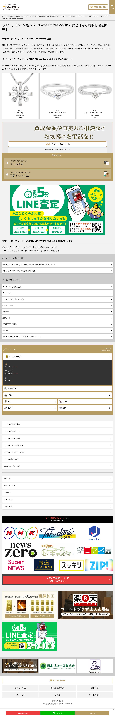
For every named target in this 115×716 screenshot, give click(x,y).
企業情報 (5, 312)
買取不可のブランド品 (12, 466)
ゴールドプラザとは (11, 280)
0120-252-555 (98, 7)
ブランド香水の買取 (11, 459)
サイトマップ (7, 293)
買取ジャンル (20, 688)
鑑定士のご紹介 (7, 305)
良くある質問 (94, 695)
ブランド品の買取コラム (12, 431)
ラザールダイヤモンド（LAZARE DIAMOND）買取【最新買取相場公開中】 (29, 265)
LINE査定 (7, 493)
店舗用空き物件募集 (9, 324)
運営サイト (6, 318)
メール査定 (8, 499)
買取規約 (5, 330)
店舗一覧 (7, 479)
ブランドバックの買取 (12, 438)
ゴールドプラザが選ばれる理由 (13, 299)
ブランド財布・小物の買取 (13, 445)
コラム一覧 (8, 506)
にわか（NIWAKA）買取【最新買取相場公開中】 (19, 271)
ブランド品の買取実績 (12, 424)
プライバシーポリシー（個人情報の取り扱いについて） (22, 336)
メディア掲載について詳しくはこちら (57, 579)
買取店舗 (94, 688)
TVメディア (20, 695)
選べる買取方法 (9, 486)
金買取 (57, 695)
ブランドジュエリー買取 (13, 258)
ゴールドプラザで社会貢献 (11, 287)
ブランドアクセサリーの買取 (14, 452)
